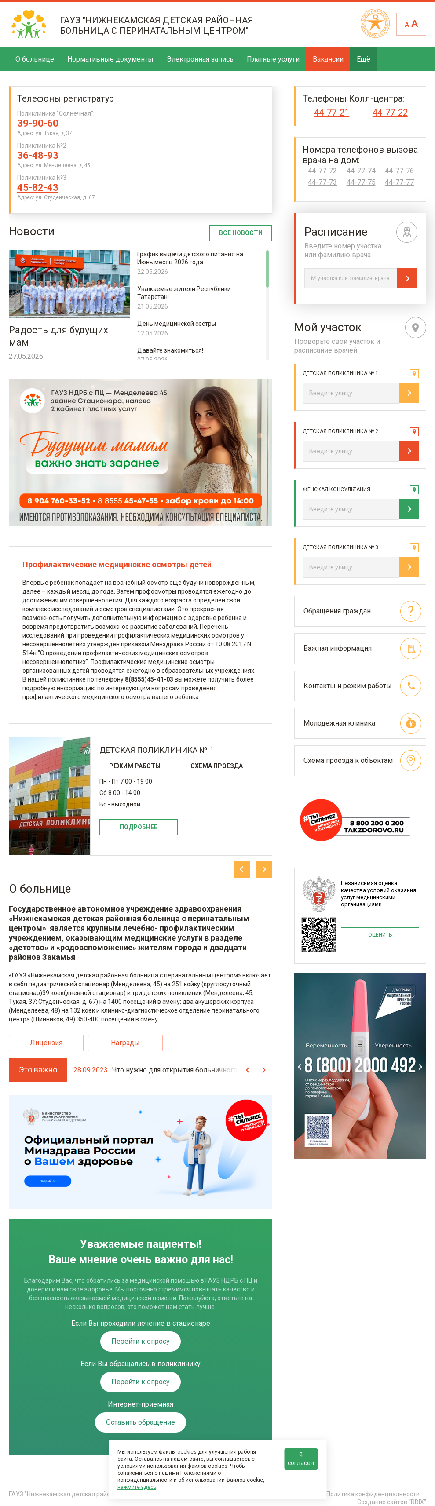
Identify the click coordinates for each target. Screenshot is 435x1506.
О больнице (34, 59)
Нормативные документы (110, 59)
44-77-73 (322, 182)
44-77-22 (390, 112)
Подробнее (138, 827)
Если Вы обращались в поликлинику (140, 1363)
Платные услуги (273, 59)
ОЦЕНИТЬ (380, 935)
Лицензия (46, 1043)
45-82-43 (37, 188)
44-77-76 (399, 171)
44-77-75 (361, 182)
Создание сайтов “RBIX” (391, 1502)
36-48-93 (37, 155)
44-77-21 (331, 112)
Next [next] (264, 869)
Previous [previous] (242, 869)
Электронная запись (200, 59)
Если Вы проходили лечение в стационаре (140, 1323)
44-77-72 (322, 171)
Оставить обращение (140, 1422)
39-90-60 (37, 123)
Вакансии (328, 59)
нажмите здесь (136, 1487)
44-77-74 (361, 171)
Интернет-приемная (140, 1404)
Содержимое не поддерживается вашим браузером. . (140, 452)
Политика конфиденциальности (373, 1494)
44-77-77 (399, 182)
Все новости (241, 233)
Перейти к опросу (140, 1341)
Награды (125, 1043)
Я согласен (301, 1458)
